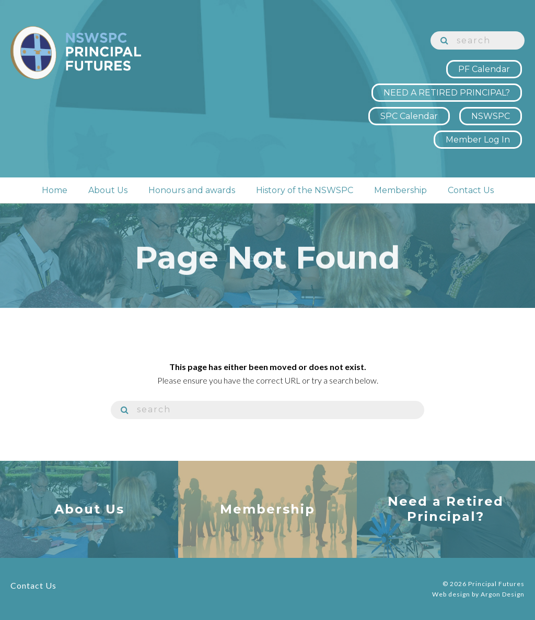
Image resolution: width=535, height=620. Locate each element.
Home (54, 190)
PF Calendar (484, 69)
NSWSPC (490, 116)
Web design (451, 594)
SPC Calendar (409, 116)
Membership (400, 190)
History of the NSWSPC (304, 190)
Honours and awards (191, 190)
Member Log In (478, 140)
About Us (107, 190)
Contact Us (471, 190)
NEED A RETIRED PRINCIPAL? (446, 93)
